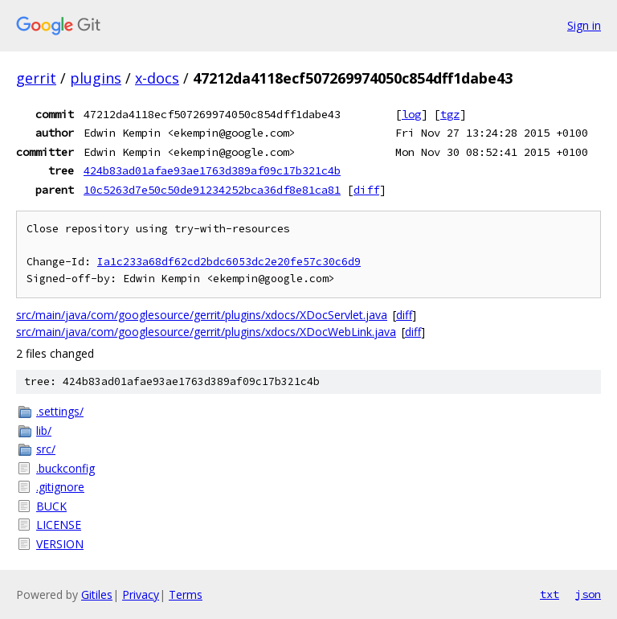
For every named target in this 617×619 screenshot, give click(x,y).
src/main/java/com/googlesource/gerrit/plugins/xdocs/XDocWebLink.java (206, 331)
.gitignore (60, 486)
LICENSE (58, 524)
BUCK (51, 506)
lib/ (43, 430)
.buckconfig (65, 468)
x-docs (157, 78)
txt (549, 594)
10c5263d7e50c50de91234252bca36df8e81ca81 (212, 189)
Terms (185, 594)
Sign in (584, 25)
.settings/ (60, 411)
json (588, 594)
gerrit (36, 78)
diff (366, 189)
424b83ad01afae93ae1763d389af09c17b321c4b (212, 170)
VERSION (60, 543)
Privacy (140, 594)
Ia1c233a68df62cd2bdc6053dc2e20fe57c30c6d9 (229, 262)
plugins (95, 78)
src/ (45, 449)
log (411, 114)
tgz (450, 114)
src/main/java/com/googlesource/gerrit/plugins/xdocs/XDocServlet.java (201, 314)
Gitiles (96, 594)
